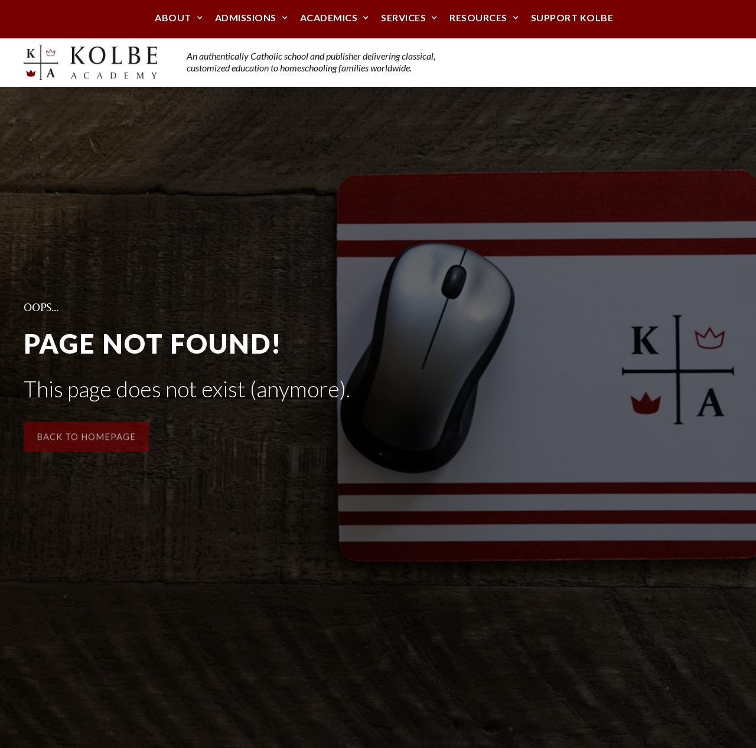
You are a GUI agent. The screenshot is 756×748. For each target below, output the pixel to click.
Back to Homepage (86, 441)
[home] (90, 62)
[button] (173, 18)
